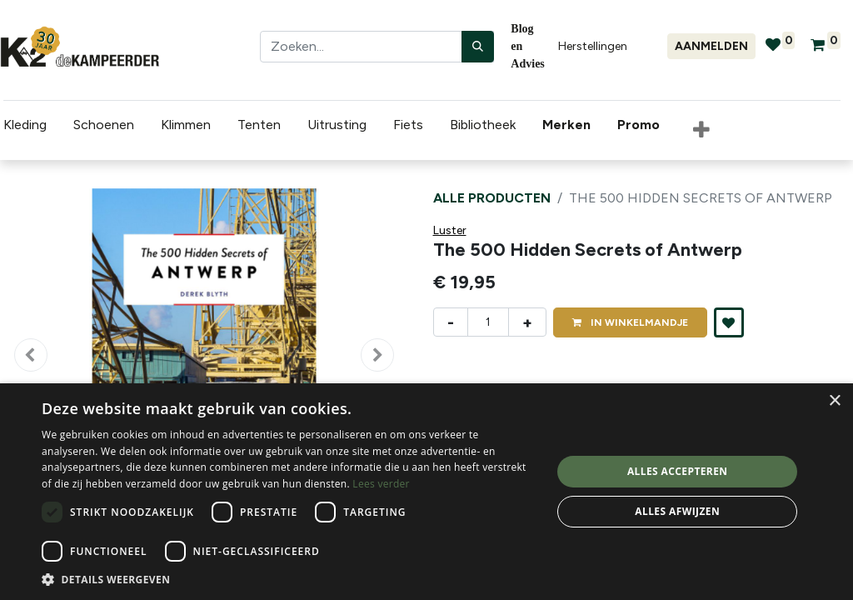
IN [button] (630, 322)
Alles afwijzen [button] (677, 511)
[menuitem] (566, 125)
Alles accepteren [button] (677, 471)
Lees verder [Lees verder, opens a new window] (381, 484)
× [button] (834, 401)
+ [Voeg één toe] (527, 322)
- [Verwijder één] (450, 322)
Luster (449, 230)
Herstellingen (592, 46)
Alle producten (492, 198)
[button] (698, 130)
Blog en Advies (527, 46)
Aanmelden (711, 46)
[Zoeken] (477, 46)
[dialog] (426, 491)
